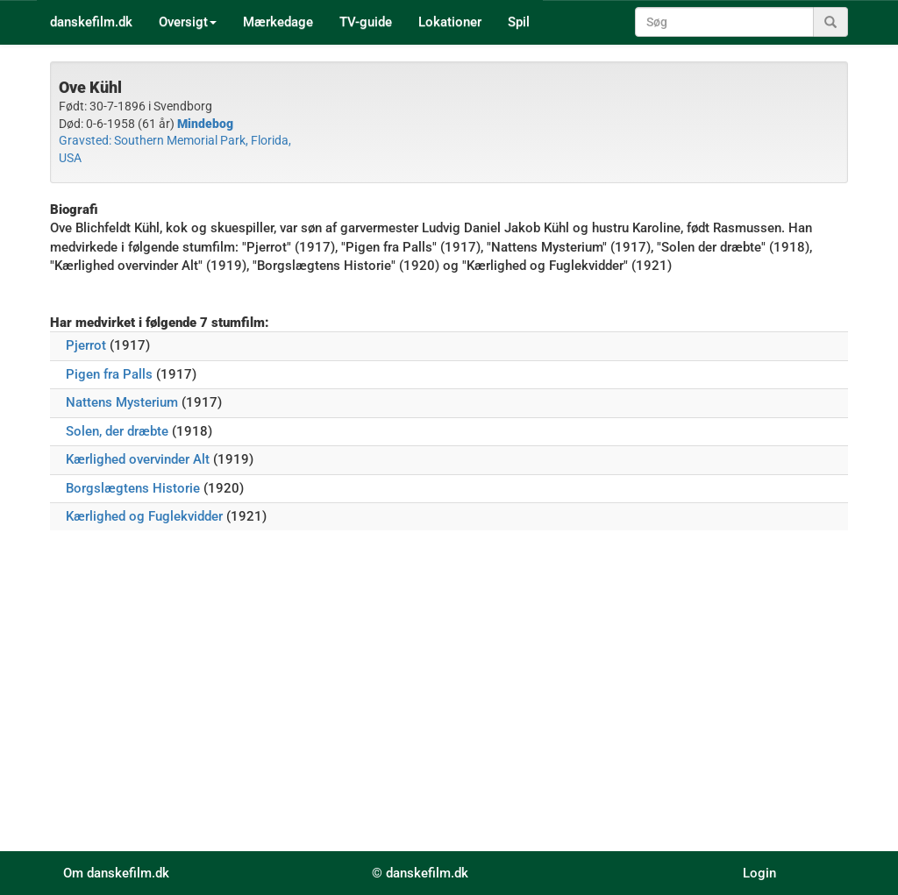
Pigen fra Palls (109, 374)
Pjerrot (86, 345)
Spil (519, 22)
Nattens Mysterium (122, 402)
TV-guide (365, 22)
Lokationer (449, 22)
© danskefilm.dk (420, 873)
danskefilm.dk (91, 22)
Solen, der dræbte (117, 431)
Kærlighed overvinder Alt (138, 459)
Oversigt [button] (188, 22)
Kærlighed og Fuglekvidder (144, 516)
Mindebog (205, 124)
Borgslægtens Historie (133, 488)
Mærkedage (278, 22)
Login (759, 873)
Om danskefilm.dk (116, 873)
